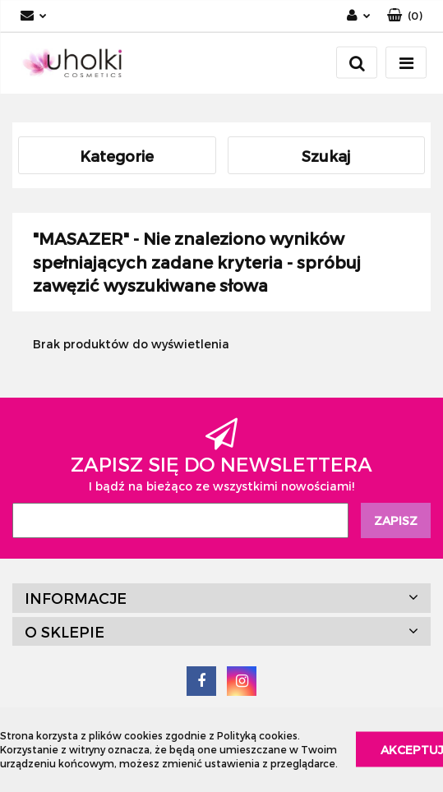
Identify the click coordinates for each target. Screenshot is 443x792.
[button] (405, 16)
